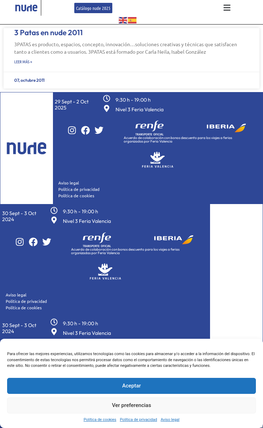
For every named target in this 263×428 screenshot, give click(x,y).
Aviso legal (170, 419)
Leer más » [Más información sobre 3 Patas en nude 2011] (23, 61)
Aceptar (131, 385)
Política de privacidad (138, 419)
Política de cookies (100, 419)
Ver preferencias (131, 405)
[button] (227, 8)
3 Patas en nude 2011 (48, 32)
